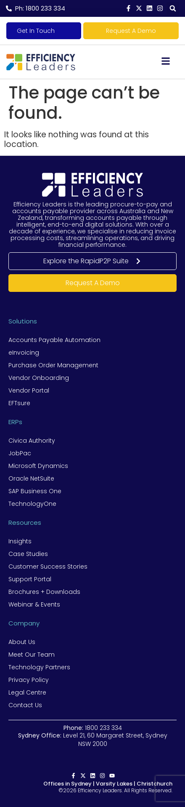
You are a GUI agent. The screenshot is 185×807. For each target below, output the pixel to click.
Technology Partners (39, 667)
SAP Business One (34, 491)
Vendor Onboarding (38, 378)
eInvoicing (23, 352)
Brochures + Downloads (44, 592)
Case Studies (28, 554)
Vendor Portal (28, 390)
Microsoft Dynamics (38, 466)
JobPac (19, 453)
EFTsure (19, 403)
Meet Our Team (31, 654)
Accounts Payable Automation (54, 340)
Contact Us (25, 705)
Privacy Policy (28, 680)
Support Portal (29, 579)
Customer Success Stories (47, 566)
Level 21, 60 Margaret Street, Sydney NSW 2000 (92, 739)
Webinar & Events (34, 604)
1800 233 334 (103, 728)
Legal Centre (27, 692)
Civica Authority (31, 440)
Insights (20, 541)
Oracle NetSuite (31, 478)
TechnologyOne (32, 504)
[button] (172, 8)
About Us (21, 642)
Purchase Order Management (53, 365)
